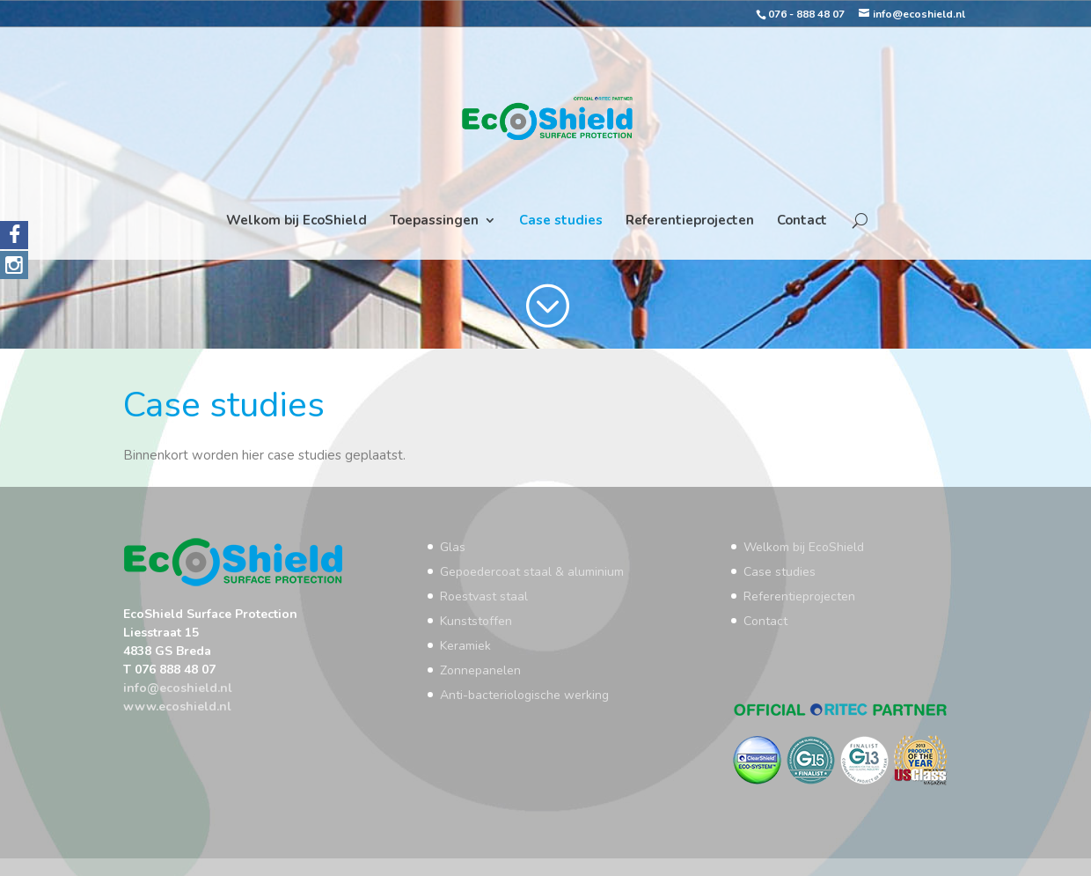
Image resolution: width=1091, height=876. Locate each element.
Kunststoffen (476, 621)
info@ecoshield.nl (177, 688)
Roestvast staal (484, 596)
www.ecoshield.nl (177, 706)
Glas (452, 547)
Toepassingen (434, 221)
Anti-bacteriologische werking (524, 695)
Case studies (561, 221)
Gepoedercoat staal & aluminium (532, 571)
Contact (802, 221)
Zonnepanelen (480, 670)
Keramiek (465, 645)
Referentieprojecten (690, 221)
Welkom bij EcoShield (296, 221)
